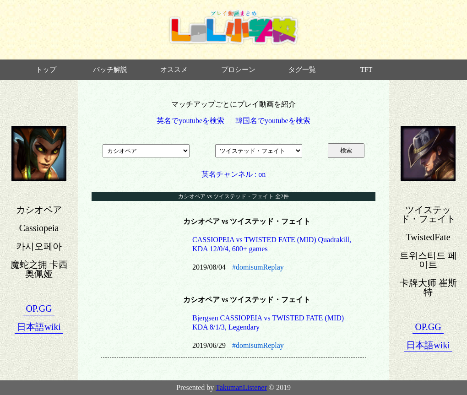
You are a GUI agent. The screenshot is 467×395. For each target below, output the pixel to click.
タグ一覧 (302, 69)
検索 (346, 150)
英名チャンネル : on (233, 174)
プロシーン (238, 69)
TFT (366, 69)
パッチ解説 (110, 69)
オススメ (174, 69)
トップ (46, 69)
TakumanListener (241, 387)
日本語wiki (39, 327)
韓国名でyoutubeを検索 (272, 120)
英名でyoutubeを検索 (190, 120)
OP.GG (39, 308)
